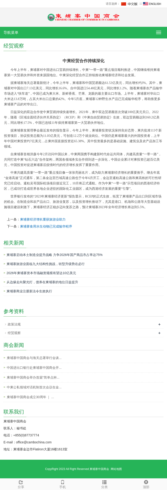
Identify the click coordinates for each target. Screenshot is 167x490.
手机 (63, 484)
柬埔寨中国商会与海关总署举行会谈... (34, 358)
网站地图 (116, 469)
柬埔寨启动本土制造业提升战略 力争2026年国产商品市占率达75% (55, 255)
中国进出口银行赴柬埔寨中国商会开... (34, 367)
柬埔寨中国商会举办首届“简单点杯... (33, 377)
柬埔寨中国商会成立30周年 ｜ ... (30, 397)
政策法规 (14, 324)
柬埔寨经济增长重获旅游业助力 (43, 219)
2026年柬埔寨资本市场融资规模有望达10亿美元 (41, 273)
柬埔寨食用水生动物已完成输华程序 (46, 226)
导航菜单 (10, 33)
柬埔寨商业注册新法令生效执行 (29, 291)
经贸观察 (14, 333)
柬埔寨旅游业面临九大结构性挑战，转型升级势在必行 (46, 264)
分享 (21, 484)
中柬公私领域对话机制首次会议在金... (34, 387)
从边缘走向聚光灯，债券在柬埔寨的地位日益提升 (42, 282)
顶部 (146, 484)
